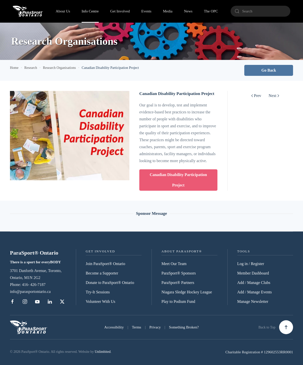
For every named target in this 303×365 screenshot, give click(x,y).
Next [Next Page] (274, 95)
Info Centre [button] (90, 11)
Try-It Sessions (98, 292)
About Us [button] (63, 11)
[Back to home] (28, 11)
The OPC (211, 11)
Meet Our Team (174, 264)
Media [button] (167, 11)
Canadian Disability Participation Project (178, 180)
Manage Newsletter (252, 301)
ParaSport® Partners (177, 282)
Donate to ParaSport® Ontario (110, 282)
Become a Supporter (102, 273)
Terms (136, 327)
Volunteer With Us (100, 301)
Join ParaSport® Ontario (105, 264)
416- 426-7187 (34, 284)
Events (146, 11)
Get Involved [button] (120, 11)
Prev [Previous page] (256, 95)
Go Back (268, 70)
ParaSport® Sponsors (178, 273)
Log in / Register (250, 264)
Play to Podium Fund (178, 301)
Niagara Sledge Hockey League (186, 292)
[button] (286, 327)
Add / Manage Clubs (253, 282)
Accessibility (114, 327)
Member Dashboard (253, 273)
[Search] (260, 11)
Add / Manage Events (254, 292)
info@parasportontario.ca (30, 291)
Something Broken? (184, 327)
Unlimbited (103, 352)
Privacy (155, 327)
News (188, 11)
